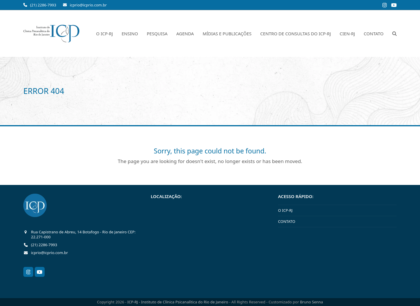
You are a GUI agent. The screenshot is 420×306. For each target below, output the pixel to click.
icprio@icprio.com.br (88, 5)
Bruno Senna (311, 302)
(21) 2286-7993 (43, 5)
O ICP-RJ (285, 210)
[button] (394, 33)
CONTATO (286, 221)
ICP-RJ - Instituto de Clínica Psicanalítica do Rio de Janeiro (178, 302)
